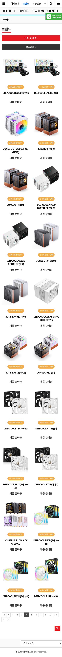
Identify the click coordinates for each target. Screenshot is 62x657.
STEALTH (52, 11)
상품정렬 (31, 47)
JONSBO (23, 11)
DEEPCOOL (9, 11)
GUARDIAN (38, 11)
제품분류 (36, 3)
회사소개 (15, 3)
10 (56, 615)
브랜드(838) (31, 38)
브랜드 (26, 3)
